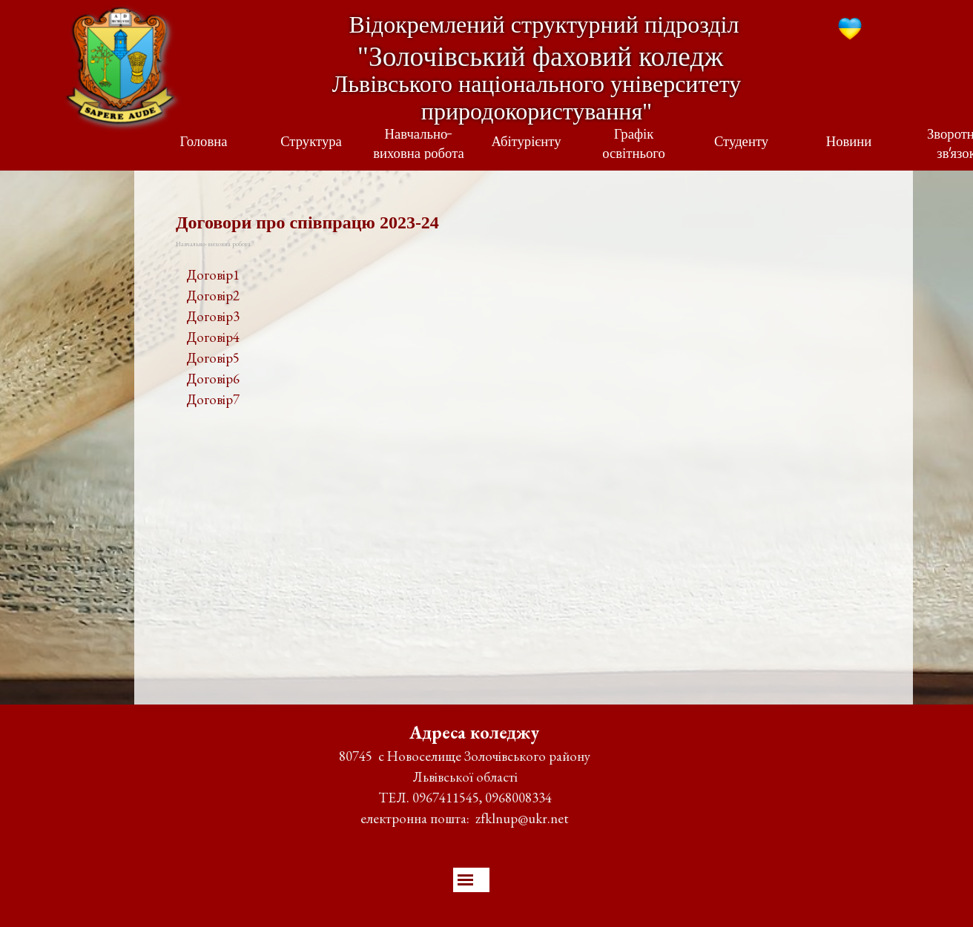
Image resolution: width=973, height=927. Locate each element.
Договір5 (213, 358)
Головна (204, 143)
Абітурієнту (526, 143)
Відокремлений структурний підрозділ (544, 24)
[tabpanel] (523, 337)
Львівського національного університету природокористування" (539, 97)
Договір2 (213, 295)
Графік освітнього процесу (633, 155)
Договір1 (213, 274)
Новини (849, 143)
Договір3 (213, 316)
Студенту (741, 143)
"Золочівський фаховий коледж (540, 57)
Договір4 (213, 337)
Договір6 (213, 378)
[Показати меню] (465, 880)
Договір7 (213, 399)
